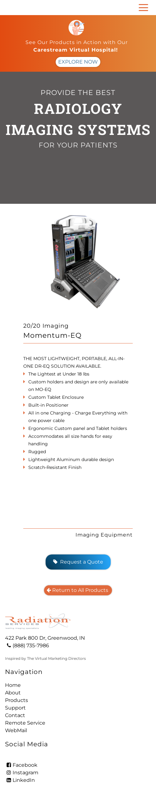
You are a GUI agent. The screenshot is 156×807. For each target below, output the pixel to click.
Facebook (21, 765)
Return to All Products (78, 590)
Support (15, 708)
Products (16, 700)
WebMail (16, 730)
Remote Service (25, 723)
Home (13, 685)
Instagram (21, 773)
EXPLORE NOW (78, 62)
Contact (15, 715)
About (13, 693)
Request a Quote (78, 562)
